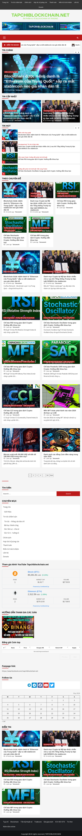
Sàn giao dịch (48, 820)
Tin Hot (70, 820)
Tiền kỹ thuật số (26, 820)
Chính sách (28, 2)
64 (47, 474)
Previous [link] (65, 656)
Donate (41, 7)
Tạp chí (5, 820)
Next (51, 474)
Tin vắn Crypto (48, 404)
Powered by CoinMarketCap (41, 585)
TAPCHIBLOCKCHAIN (53, 833)
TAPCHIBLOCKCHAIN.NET (40, 14)
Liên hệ (76, 2)
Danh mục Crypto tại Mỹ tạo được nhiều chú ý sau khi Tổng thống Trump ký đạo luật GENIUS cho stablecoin (60, 114)
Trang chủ (5, 2)
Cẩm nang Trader (23, 155)
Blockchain (14, 820)
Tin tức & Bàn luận (16, 2)
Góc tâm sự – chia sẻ (11, 527)
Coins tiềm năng (49, 448)
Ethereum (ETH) (35, 590)
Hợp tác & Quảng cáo (40, 2)
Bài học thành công (11, 524)
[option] (41, 72)
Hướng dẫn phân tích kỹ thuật (38, 155)
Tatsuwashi (18, 88)
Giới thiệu (7, 510)
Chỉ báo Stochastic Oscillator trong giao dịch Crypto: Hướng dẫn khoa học (44, 169)
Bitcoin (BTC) (33, 570)
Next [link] (75, 656)
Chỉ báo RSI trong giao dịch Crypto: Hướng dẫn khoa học (38, 158)
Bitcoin (6, 448)
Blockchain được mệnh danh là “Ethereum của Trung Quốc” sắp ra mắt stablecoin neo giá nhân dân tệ (39, 80)
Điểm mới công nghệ (11, 70)
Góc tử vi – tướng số (11, 531)
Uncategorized (48, 109)
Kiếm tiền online (9, 825)
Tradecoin (38, 820)
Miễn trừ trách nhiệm (65, 2)
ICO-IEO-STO (60, 820)
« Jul (3, 720)
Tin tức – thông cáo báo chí (14, 520)
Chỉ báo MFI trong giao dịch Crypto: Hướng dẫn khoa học (40, 236)
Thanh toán (53, 2)
